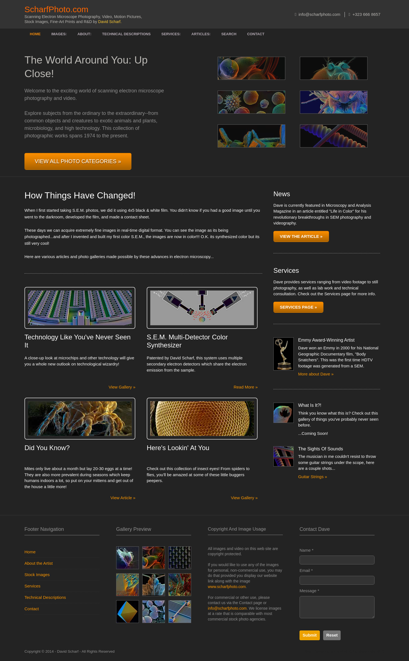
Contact (256, 34)
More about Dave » (316, 374)
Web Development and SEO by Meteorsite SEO (345, 651)
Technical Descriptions (126, 34)
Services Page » (298, 307)
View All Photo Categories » (78, 161)
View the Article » (301, 236)
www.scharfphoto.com (227, 586)
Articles (201, 34)
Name (306, 550)
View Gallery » (122, 387)
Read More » (246, 387)
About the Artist (38, 563)
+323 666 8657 (364, 14)
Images (59, 34)
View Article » (123, 497)
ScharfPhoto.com (56, 9)
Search (228, 34)
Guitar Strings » (312, 476)
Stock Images (37, 574)
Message (309, 590)
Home (35, 34)
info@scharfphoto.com (317, 14)
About (84, 34)
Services (171, 34)
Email (306, 570)
